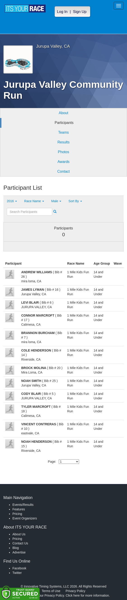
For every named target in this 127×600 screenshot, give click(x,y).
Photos (63, 152)
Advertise (19, 552)
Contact (63, 171)
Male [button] (56, 201)
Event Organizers (24, 518)
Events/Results (22, 505)
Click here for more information (87, 595)
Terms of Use (51, 591)
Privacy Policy (75, 591)
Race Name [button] (34, 201)
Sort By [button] (75, 201)
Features (18, 509)
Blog (15, 548)
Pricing (17, 514)
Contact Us (20, 543)
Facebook (19, 568)
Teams (63, 132)
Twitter (17, 573)
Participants (64, 123)
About (63, 113)
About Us (19, 534)
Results (63, 142)
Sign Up (80, 12)
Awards (63, 162)
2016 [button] (12, 201)
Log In (62, 12)
